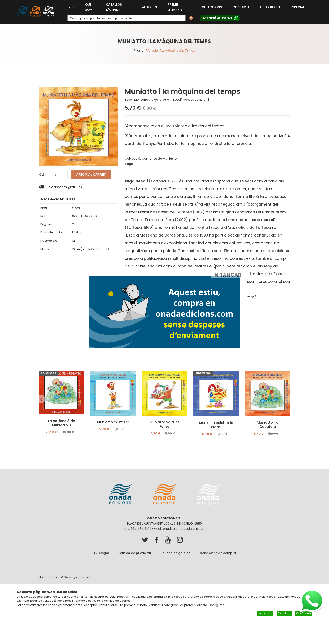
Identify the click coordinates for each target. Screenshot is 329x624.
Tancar (227, 275)
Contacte (241, 7)
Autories (149, 7)
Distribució (270, 7)
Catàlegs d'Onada (114, 7)
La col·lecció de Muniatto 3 (61, 423)
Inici (71, 7)
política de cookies (117, 601)
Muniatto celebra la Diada (216, 425)
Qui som (89, 7)
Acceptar (265, 613)
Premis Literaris (175, 7)
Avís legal (101, 553)
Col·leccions (210, 7)
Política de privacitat (134, 553)
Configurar (303, 613)
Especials (298, 7)
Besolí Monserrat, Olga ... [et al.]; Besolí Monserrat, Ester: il (167, 99)
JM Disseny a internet (75, 577)
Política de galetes (175, 553)
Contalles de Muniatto (159, 158)
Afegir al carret (91, 174)
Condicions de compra (218, 553)
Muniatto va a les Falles (164, 424)
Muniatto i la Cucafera (268, 424)
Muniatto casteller (113, 422)
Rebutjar (284, 613)
